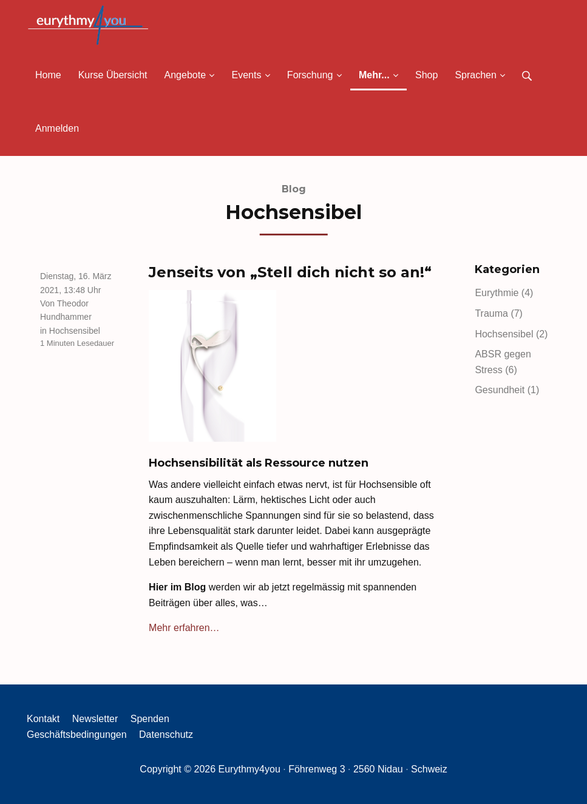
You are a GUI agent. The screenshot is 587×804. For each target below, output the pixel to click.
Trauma (499, 313)
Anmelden (57, 128)
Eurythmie (504, 293)
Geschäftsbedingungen (77, 734)
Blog (294, 189)
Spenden (150, 719)
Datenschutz (166, 734)
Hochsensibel (74, 331)
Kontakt (43, 719)
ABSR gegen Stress (503, 362)
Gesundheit (507, 390)
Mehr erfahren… (184, 628)
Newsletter (95, 719)
